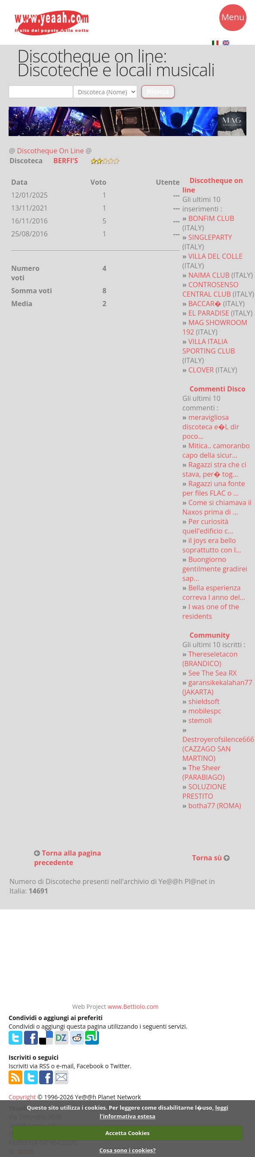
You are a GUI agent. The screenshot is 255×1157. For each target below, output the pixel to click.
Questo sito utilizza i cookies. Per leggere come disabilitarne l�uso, (120, 1107)
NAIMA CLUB (209, 275)
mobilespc (204, 711)
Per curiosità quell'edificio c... (207, 526)
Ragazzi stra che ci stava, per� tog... (214, 469)
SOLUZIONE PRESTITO (204, 791)
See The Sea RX (212, 673)
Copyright (22, 1097)
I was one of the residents (210, 611)
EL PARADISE (208, 313)
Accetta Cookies (127, 1133)
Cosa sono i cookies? (127, 1150)
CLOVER (201, 370)
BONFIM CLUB (211, 218)
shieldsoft (204, 701)
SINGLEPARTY (210, 237)
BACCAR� (204, 303)
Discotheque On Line (50, 150)
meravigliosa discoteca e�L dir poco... (210, 427)
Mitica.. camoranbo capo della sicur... (216, 450)
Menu (233, 18)
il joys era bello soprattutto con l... (211, 545)
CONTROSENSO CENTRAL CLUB (210, 289)
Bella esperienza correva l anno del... (213, 592)
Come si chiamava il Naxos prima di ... (217, 507)
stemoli (200, 720)
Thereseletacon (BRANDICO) (209, 658)
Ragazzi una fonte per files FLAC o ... (213, 488)
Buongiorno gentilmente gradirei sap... (214, 569)
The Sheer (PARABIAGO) (203, 772)
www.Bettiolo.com (133, 1006)
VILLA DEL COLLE (215, 256)
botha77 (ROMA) (214, 805)
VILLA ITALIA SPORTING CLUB (208, 346)
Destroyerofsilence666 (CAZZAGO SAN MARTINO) (218, 749)
